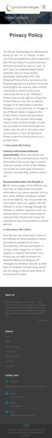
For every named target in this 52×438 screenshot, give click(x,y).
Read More (43, 320)
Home (7, 337)
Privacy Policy (10, 351)
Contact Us (9, 366)
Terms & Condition (12, 356)
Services (8, 342)
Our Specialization (12, 347)
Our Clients (9, 361)
